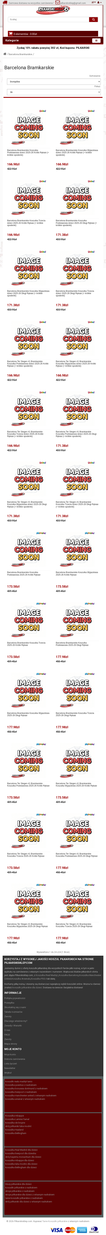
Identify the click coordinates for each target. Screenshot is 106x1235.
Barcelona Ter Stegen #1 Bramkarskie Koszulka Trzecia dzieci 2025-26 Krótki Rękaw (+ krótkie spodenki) (25, 434)
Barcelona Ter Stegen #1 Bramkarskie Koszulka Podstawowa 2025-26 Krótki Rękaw (28, 784)
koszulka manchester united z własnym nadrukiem (30, 1095)
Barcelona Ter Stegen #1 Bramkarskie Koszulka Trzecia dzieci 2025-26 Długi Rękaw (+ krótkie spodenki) (77, 504)
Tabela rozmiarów (13, 1012)
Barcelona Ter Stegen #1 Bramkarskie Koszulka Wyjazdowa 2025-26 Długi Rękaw (27, 925)
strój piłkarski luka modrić (18, 1126)
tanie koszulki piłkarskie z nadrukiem (24, 1198)
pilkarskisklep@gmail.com (73, 3)
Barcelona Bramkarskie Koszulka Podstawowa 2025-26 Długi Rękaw (72, 644)
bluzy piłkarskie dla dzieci (18, 1184)
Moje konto (10, 1054)
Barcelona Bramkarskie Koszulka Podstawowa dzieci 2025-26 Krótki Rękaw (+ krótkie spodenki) (28, 152)
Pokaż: (97, 86)
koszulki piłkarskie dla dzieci (27, 987)
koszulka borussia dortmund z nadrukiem (26, 1088)
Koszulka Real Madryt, (47, 975)
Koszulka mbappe (14, 1115)
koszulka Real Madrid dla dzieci (21, 1150)
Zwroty (7, 1016)
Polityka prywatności (14, 998)
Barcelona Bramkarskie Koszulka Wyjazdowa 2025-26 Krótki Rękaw (77, 573)
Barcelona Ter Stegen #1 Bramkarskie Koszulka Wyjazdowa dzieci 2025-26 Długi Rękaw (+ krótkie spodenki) (27, 504)
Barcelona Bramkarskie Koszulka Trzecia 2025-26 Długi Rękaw (75, 714)
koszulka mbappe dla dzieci (19, 1160)
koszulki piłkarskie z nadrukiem (21, 1187)
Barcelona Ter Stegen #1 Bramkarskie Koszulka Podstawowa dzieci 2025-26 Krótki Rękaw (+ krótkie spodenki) (27, 363)
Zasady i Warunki (13, 1025)
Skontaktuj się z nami (15, 1007)
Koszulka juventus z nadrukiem (21, 1085)
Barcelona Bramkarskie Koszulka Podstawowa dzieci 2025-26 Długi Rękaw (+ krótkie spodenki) (76, 223)
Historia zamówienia (14, 1059)
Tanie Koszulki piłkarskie (54, 1221)
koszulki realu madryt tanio (18, 1081)
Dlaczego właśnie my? (15, 1021)
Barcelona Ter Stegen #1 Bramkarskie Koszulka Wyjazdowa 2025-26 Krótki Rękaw (76, 784)
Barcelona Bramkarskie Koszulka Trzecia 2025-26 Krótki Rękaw (26, 644)
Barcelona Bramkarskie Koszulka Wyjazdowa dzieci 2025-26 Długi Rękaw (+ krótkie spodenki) (28, 293)
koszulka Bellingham (15, 1133)
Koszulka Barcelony (69, 975)
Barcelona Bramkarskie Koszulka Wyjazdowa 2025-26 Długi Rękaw (28, 714)
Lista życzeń (10, 1063)
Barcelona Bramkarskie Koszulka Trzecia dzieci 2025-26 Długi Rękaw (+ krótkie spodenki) (75, 293)
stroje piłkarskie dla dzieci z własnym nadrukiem (29, 1194)
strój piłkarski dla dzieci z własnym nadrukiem (28, 1201)
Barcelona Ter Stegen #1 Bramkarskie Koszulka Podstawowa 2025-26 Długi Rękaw (77, 855)
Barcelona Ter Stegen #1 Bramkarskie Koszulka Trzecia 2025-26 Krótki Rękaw (25, 855)
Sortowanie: (95, 76)
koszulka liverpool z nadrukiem (21, 1092)
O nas (7, 1030)
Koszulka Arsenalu (21, 978)
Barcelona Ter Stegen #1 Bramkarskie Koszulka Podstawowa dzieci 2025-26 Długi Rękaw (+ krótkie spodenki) (76, 434)
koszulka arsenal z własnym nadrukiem (25, 1099)
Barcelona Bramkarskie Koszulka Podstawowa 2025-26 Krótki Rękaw (23, 573)
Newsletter (9, 1068)
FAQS (7, 1034)
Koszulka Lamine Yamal (17, 1119)
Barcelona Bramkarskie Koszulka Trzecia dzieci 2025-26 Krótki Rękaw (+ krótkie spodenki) (26, 223)
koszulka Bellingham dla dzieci (21, 1167)
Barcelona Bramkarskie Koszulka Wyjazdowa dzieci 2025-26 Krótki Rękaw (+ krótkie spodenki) (77, 152)
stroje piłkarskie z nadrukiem (20, 1191)
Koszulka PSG (38, 978)
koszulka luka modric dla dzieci (21, 1164)
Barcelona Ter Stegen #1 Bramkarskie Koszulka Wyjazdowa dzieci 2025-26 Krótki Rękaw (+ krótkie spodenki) (76, 363)
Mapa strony (10, 1043)
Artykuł (8, 1072)
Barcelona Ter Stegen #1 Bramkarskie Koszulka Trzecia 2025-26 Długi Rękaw (74, 925)
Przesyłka (9, 1002)
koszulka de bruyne (15, 1122)
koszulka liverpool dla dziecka (20, 1153)
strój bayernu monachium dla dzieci (23, 1157)
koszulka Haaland (14, 1129)
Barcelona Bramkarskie (20, 54)
